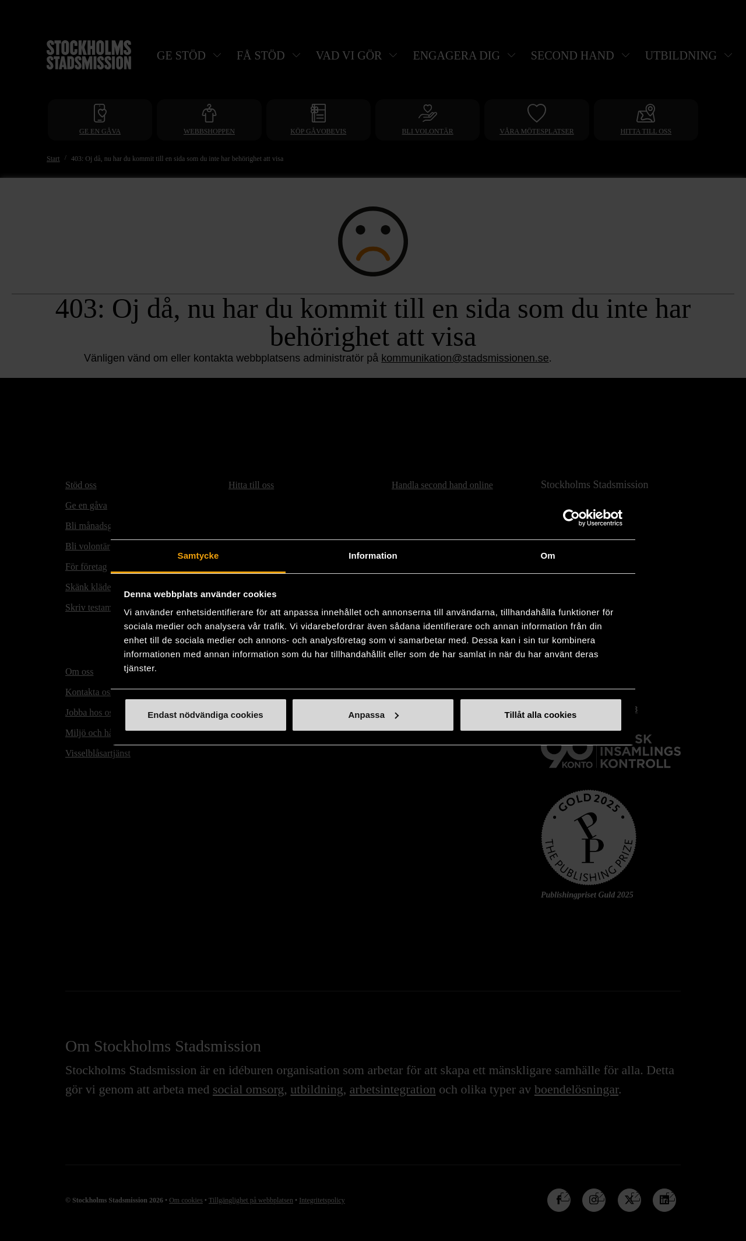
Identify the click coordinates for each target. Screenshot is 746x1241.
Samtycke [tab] (198, 555)
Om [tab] (547, 555)
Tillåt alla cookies (541, 715)
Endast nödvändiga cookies (205, 715)
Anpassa (373, 715)
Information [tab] (373, 555)
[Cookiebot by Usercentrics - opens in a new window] (571, 518)
